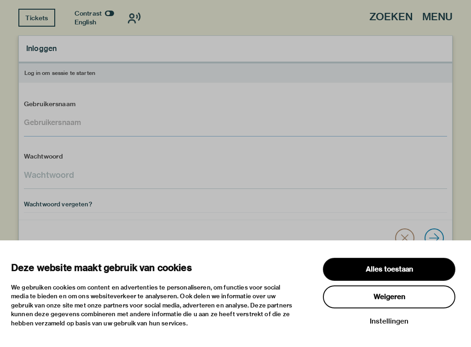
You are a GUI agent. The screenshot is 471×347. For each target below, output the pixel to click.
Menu (437, 17)
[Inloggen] (434, 238)
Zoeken (391, 17)
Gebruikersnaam (49, 104)
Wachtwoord (43, 156)
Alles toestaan (389, 269)
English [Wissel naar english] (85, 22)
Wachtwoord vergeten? (58, 204)
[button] (404, 238)
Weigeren (389, 296)
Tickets (36, 18)
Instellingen (389, 321)
